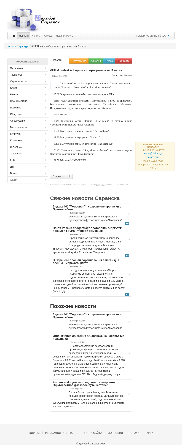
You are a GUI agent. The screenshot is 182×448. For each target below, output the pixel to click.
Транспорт (28, 74)
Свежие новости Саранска (85, 198)
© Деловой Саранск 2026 (90, 443)
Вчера (109, 60)
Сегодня (96, 60)
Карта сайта (93, 432)
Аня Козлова (125, 75)
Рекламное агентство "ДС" (152, 35)
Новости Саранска (27, 61)
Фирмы (36, 35)
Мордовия (115, 432)
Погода (134, 432)
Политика (28, 107)
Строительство (28, 81)
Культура (28, 133)
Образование (28, 120)
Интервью (28, 147)
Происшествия (28, 101)
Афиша (48, 35)
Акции (28, 179)
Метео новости (28, 127)
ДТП (28, 166)
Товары (34, 432)
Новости (24, 35)
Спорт (28, 87)
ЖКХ (28, 160)
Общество (28, 114)
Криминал (28, 140)
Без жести (123, 60)
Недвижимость (64, 35)
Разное (28, 94)
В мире (28, 173)
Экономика (28, 68)
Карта (149, 432)
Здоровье (28, 153)
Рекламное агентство (61, 432)
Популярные (79, 60)
